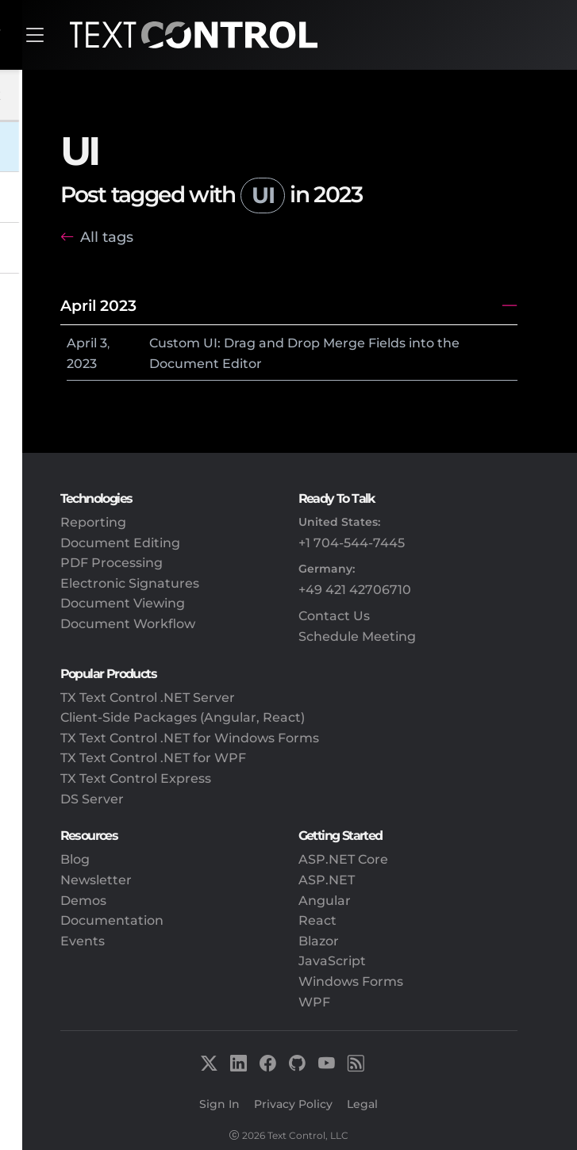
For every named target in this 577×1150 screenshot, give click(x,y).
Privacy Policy (293, 1104)
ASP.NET (326, 879)
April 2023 (98, 305)
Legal (362, 1104)
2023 (82, 363)
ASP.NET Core (343, 859)
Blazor (318, 941)
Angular (324, 900)
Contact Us (334, 615)
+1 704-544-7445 (351, 542)
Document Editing (120, 542)
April (82, 343)
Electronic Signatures (129, 583)
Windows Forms (350, 981)
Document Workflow (127, 623)
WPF (314, 1002)
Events (82, 941)
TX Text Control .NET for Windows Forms (189, 738)
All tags (106, 236)
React (317, 920)
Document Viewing (122, 603)
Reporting (93, 522)
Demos (83, 900)
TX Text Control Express (135, 778)
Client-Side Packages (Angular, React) (182, 717)
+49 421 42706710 (354, 589)
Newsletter (96, 879)
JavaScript (332, 960)
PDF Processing (111, 562)
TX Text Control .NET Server (147, 697)
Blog (75, 859)
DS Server (92, 799)
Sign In (219, 1104)
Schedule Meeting (357, 636)
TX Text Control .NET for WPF (153, 757)
